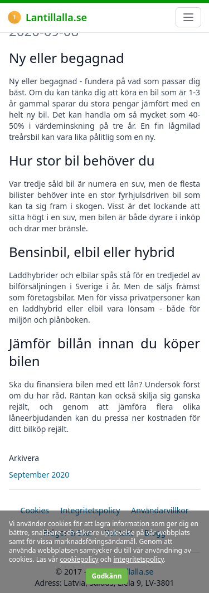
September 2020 (39, 474)
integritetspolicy (138, 559)
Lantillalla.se (47, 17)
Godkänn (106, 576)
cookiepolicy (79, 559)
